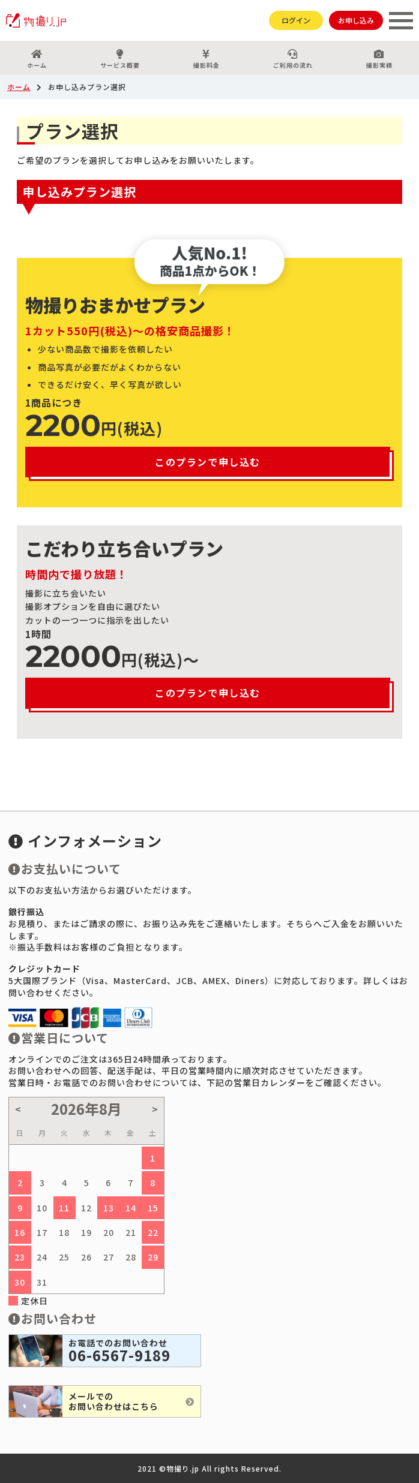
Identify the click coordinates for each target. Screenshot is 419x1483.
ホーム (36, 59)
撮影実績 (379, 59)
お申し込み (356, 20)
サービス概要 (119, 59)
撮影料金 (206, 59)
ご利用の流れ (292, 59)
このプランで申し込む (208, 462)
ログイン (296, 20)
